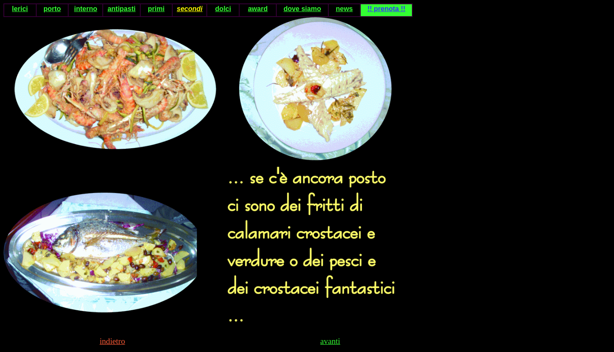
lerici (20, 8)
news (344, 8)
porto (52, 8)
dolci (223, 8)
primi (156, 8)
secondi (190, 8)
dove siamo (302, 8)
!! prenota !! (386, 8)
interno (85, 8)
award (257, 8)
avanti (330, 341)
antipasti (121, 8)
